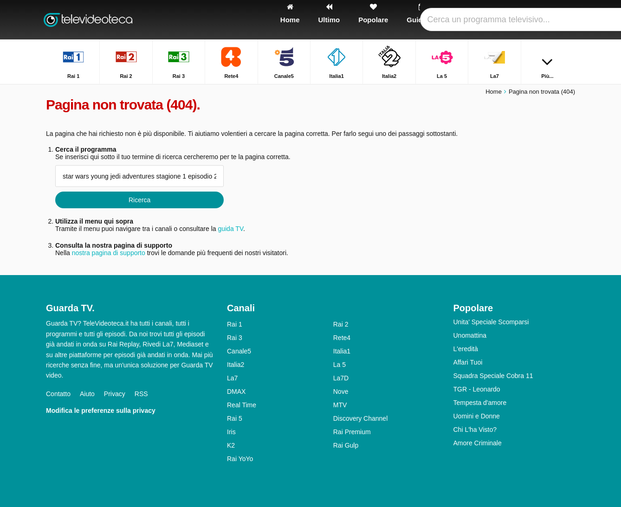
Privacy (114, 394)
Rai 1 (234, 324)
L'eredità (465, 349)
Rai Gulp (345, 445)
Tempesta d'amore (480, 402)
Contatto (58, 394)
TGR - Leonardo (476, 389)
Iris (231, 432)
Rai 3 (234, 337)
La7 (232, 378)
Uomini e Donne (476, 416)
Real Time (241, 405)
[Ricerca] (564, 19)
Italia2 (235, 364)
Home (493, 91)
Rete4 (341, 337)
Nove (341, 391)
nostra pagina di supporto (108, 253)
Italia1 (341, 351)
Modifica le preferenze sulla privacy (100, 410)
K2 (231, 445)
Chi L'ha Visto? (475, 429)
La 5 (339, 364)
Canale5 (239, 351)
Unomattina (470, 335)
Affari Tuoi (468, 362)
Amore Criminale (477, 443)
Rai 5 (234, 418)
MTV (340, 405)
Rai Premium (352, 432)
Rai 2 (341, 324)
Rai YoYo (240, 458)
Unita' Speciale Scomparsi (491, 322)
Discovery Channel (360, 418)
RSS (141, 394)
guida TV (230, 228)
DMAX (236, 391)
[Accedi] (533, 19)
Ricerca (139, 200)
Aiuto (87, 394)
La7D (341, 378)
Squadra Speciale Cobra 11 (493, 375)
